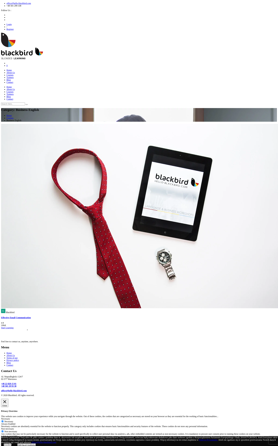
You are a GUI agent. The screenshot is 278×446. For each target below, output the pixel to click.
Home (9, 70)
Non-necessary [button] (7, 429)
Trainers (10, 77)
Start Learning (7, 328)
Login (9, 24)
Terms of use (12, 358)
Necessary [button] (5, 419)
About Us (10, 72)
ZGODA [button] (7, 445)
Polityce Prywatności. (208, 440)
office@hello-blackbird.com (18, 3)
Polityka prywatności (26, 445)
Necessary (8, 421)
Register (10, 29)
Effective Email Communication (16, 317)
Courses (10, 75)
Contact (9, 82)
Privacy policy (12, 360)
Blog (8, 80)
